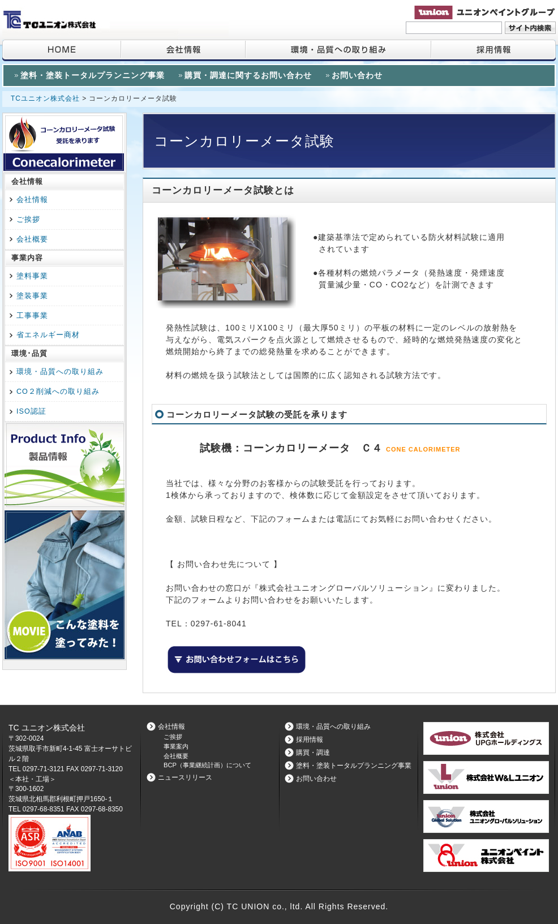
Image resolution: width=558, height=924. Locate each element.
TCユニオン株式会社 (46, 98)
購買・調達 (313, 753)
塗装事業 (32, 296)
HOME (61, 50)
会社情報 (183, 50)
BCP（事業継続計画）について (207, 765)
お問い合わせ (357, 75)
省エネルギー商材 (48, 335)
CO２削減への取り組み (58, 392)
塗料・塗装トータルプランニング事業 (92, 75)
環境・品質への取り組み (338, 50)
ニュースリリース (185, 777)
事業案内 (176, 746)
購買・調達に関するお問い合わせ (248, 75)
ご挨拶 (28, 220)
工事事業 (32, 316)
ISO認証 (31, 411)
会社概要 (32, 239)
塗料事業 (32, 276)
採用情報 (493, 50)
